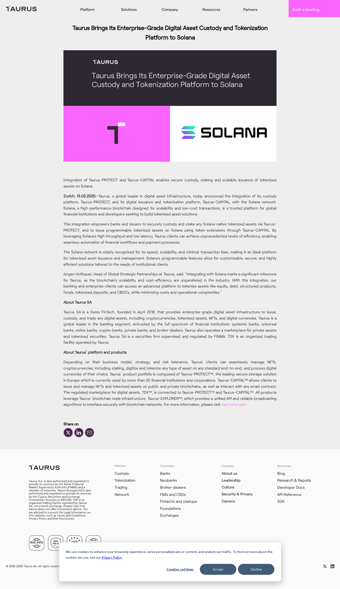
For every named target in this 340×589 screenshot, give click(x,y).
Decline (256, 569)
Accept (218, 569)
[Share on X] (68, 432)
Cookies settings (179, 569)
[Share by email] (89, 432)
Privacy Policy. (112, 557)
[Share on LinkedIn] (79, 432)
